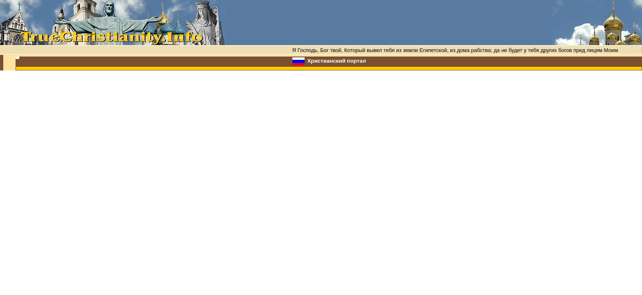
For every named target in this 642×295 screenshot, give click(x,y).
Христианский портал (336, 61)
